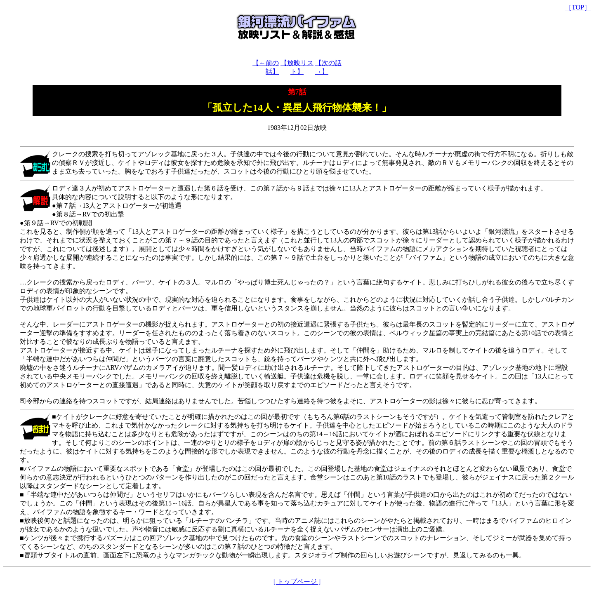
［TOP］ (578, 7)
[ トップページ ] (297, 581)
